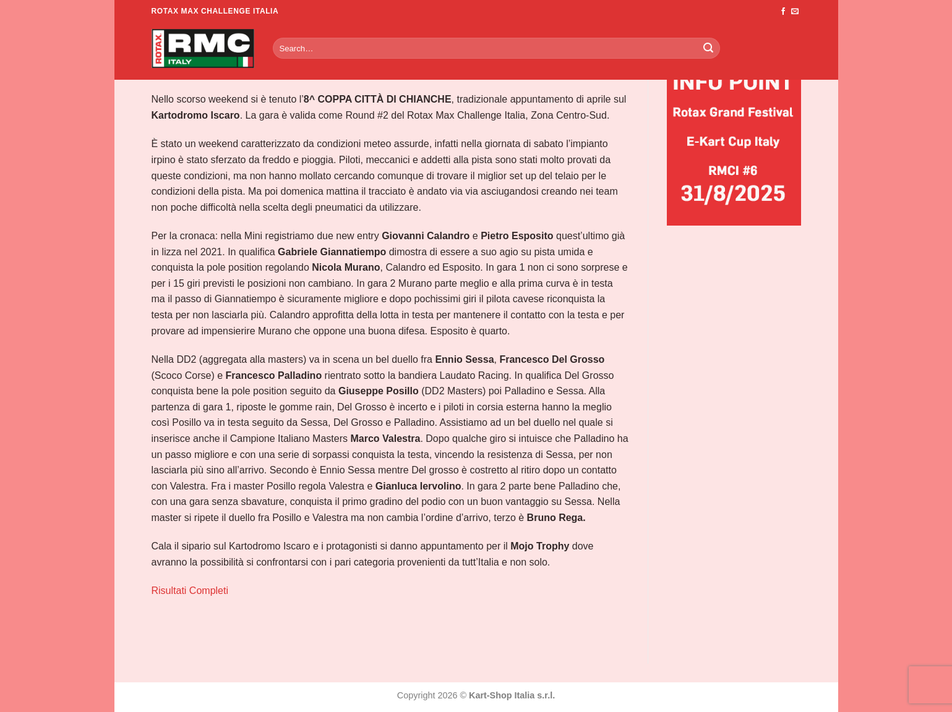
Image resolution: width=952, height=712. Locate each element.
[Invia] (708, 48)
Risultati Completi (190, 590)
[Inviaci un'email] (795, 11)
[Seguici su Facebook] (783, 11)
